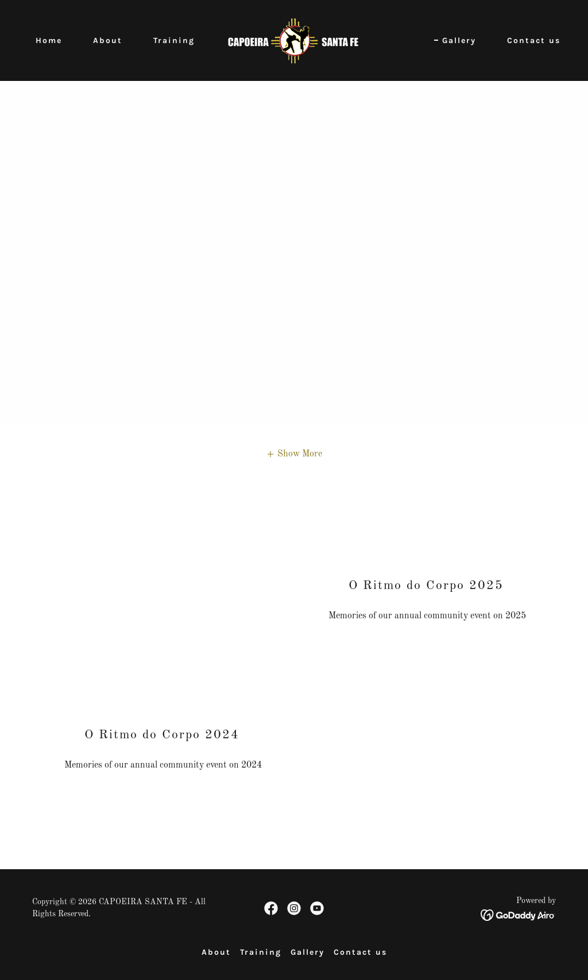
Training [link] (174, 40)
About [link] (107, 40)
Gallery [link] (459, 40)
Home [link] (49, 40)
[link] (294, 40)
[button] (294, 454)
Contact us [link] (533, 40)
